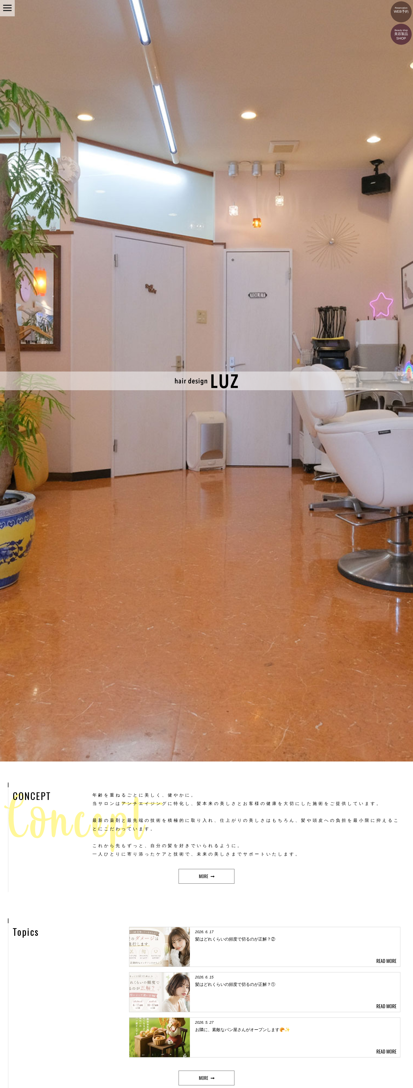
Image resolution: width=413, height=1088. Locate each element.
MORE (203, 876)
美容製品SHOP (401, 32)
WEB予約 (401, 7)
